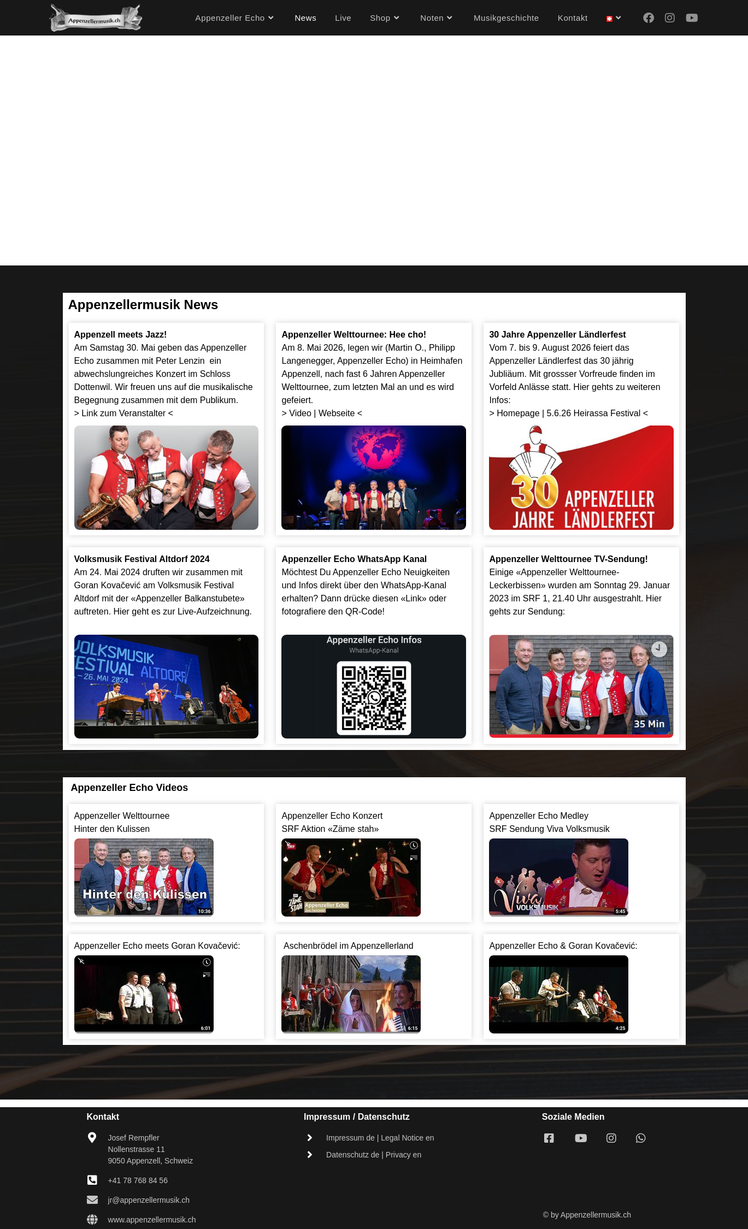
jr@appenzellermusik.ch (149, 1200)
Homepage (518, 413)
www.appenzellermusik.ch (152, 1219)
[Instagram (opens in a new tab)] (669, 18)
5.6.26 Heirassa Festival (594, 413)
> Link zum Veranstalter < (125, 413)
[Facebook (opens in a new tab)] (648, 18)
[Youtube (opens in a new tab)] (692, 18)
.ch (626, 1214)
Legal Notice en (407, 1137)
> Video (296, 413)
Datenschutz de (352, 1154)
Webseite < (340, 413)
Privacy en (403, 1154)
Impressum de (350, 1137)
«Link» (413, 598)
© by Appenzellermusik (582, 1214)
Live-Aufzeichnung (214, 611)
